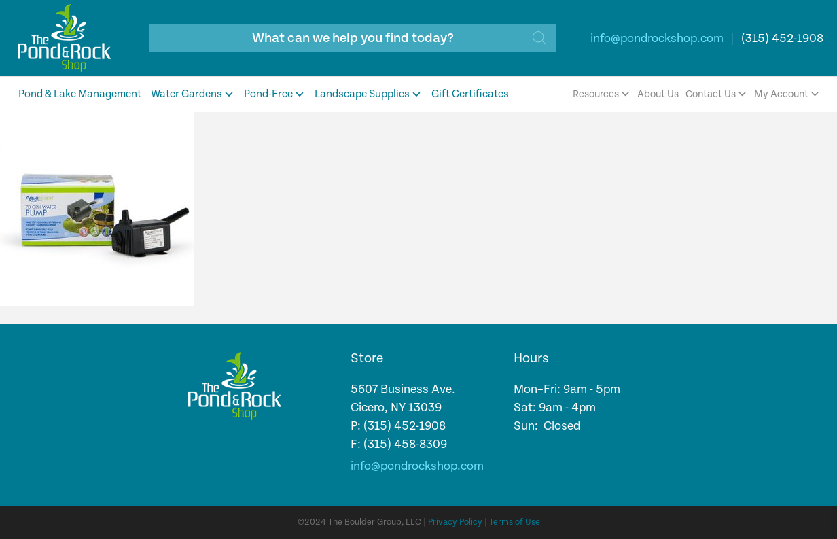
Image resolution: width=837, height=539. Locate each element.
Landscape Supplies (368, 94)
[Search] (539, 38)
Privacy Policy (455, 522)
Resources (601, 94)
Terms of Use (514, 522)
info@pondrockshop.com (657, 38)
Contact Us (716, 94)
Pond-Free (274, 94)
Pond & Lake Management (79, 94)
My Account (787, 94)
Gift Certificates (470, 94)
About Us (658, 94)
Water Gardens (192, 94)
